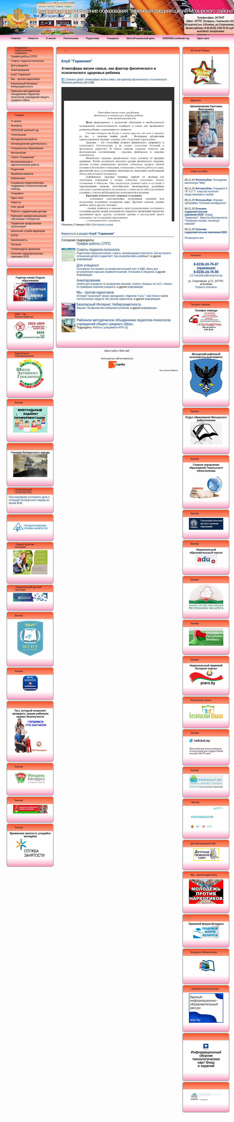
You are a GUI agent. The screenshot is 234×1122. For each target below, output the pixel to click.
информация (84, 259)
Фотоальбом (18, 152)
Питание (16, 244)
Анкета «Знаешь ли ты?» (147, 283)
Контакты (16, 125)
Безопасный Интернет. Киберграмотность (24, 85)
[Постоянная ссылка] (102, 224)
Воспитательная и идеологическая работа (25, 163)
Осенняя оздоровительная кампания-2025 (27, 255)
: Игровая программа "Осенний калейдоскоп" (205, 202)
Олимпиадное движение (25, 249)
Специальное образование (27, 148)
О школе (16, 121)
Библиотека (18, 178)
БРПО (14, 235)
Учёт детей (17, 206)
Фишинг (81, 307)
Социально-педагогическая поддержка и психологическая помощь (29, 185)
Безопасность (19, 240)
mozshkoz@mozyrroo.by (208, 275)
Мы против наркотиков (118, 298)
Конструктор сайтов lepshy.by (117, 358)
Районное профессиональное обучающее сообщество (29, 217)
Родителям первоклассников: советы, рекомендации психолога (114, 253)
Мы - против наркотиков (25, 79)
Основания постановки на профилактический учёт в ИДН (111, 268)
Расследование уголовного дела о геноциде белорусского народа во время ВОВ (29, 500)
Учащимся (17, 193)
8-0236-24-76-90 (206, 272)
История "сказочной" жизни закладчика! (100, 295)
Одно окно (17, 197)
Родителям (17, 169)
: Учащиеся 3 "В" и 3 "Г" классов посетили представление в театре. (206, 191)
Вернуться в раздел (87, 233)
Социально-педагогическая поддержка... (23, 50)
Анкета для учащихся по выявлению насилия (104, 283)
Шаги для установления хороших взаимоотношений (117, 270)
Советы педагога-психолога (27, 61)
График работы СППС (24, 56)
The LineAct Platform (168, 370)
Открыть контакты (206, 287)
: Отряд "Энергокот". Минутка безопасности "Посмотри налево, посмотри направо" (206, 216)
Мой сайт (124, 350)
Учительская (18, 134)
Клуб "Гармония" (21, 74)
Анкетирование (20, 70)
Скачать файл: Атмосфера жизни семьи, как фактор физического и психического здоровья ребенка (114, 81)
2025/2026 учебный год (25, 130)
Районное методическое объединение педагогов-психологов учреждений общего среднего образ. (30, 96)
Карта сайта (110, 350)
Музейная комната (22, 173)
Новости (16, 202)
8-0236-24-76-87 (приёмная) (206, 266)
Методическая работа (24, 139)
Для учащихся (19, 65)
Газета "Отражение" (23, 157)
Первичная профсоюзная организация (26, 225)
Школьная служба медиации (28, 231)
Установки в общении (141, 271)
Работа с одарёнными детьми (29, 211)
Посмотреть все (194, 237)
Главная (19, 115)
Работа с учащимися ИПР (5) (110, 327)
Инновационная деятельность (29, 143)
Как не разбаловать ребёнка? (131, 256)
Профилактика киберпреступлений (108, 307)
